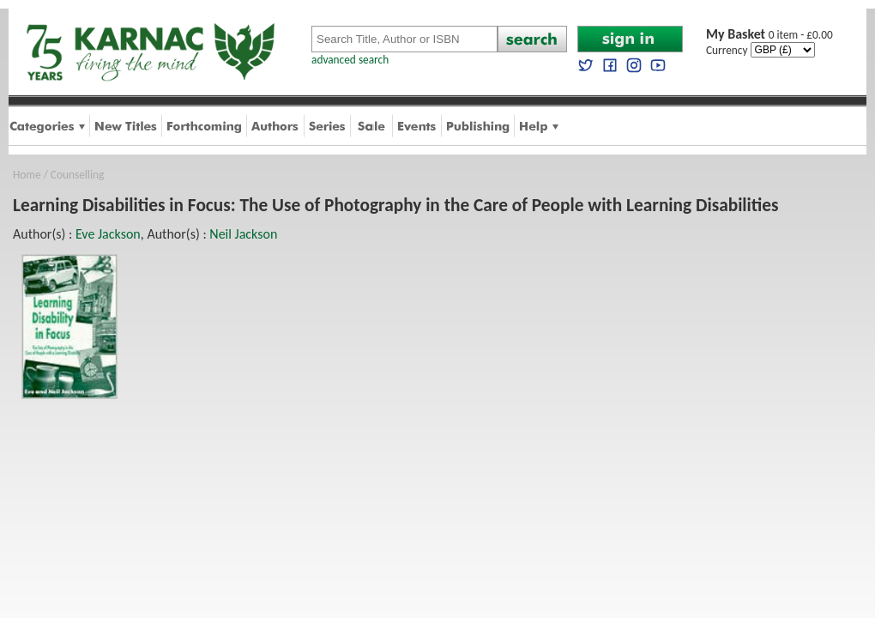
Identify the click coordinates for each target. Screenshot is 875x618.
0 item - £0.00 (769, 34)
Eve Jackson (108, 234)
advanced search (350, 59)
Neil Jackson (243, 234)
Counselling (77, 174)
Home (27, 174)
